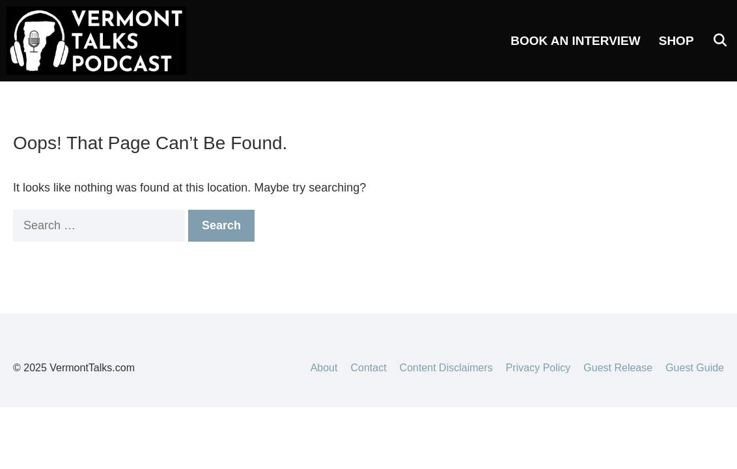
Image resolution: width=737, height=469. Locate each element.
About (324, 367)
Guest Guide (694, 367)
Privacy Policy (538, 367)
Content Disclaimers (446, 367)
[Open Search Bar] (720, 40)
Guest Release (617, 367)
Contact (368, 367)
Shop (676, 41)
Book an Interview (575, 41)
